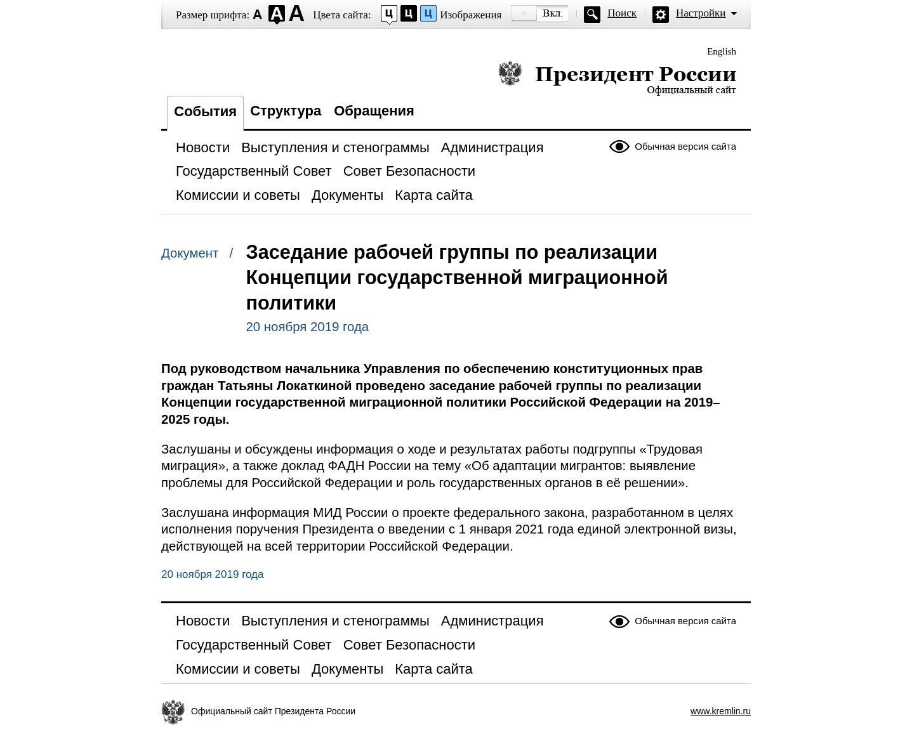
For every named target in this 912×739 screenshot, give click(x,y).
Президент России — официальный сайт (617, 78)
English (721, 51)
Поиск (622, 13)
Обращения (374, 111)
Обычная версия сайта (685, 146)
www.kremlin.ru (721, 711)
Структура (285, 111)
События (205, 111)
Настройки (700, 13)
